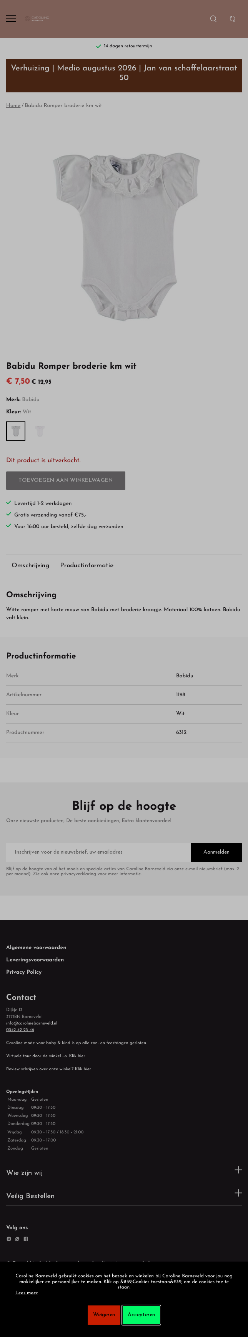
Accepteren (141, 1315)
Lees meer (26, 1293)
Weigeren (104, 1315)
